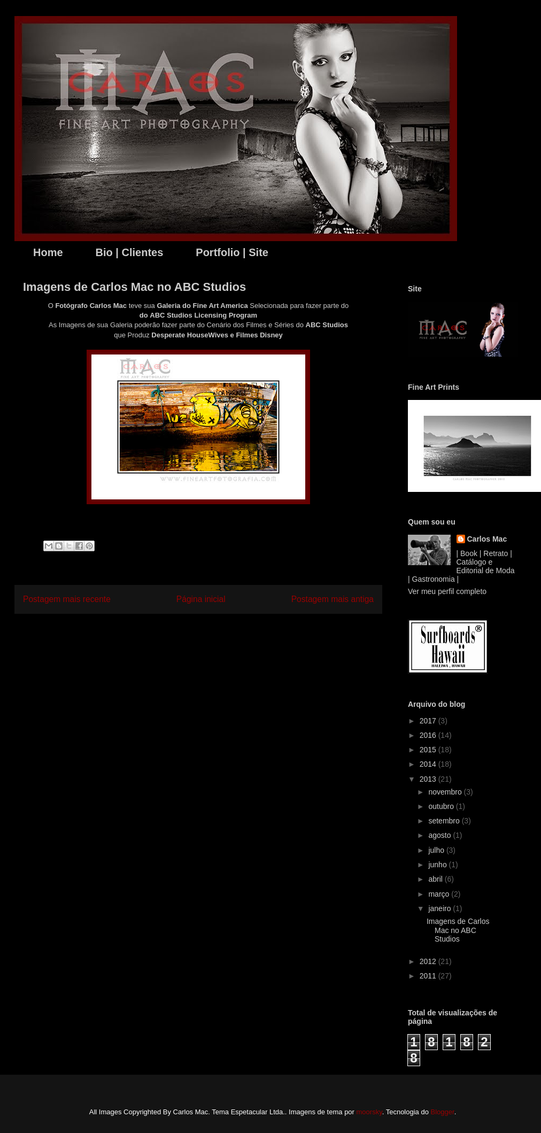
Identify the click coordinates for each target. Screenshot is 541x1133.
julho (437, 850)
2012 (429, 961)
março (439, 894)
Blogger (442, 1112)
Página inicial (201, 599)
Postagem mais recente (67, 599)
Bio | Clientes (130, 252)
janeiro (440, 908)
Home (48, 252)
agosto (440, 835)
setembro (444, 820)
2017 (429, 720)
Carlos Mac (487, 539)
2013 (429, 779)
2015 (429, 749)
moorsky (369, 1112)
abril (436, 879)
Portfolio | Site (232, 252)
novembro (445, 792)
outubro (441, 806)
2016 (429, 735)
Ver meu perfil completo (447, 591)
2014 (429, 764)
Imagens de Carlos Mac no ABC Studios (458, 930)
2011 (429, 976)
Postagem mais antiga (332, 599)
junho (438, 864)
